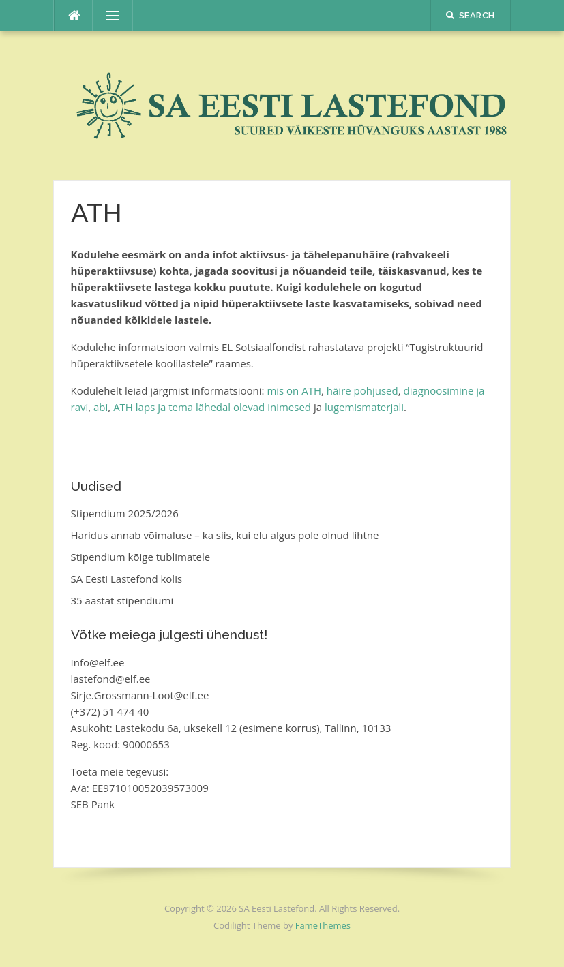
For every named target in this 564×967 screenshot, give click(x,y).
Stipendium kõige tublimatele (141, 557)
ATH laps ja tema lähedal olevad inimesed (212, 407)
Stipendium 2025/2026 (125, 513)
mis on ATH (294, 390)
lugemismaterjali (364, 407)
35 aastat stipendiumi (122, 600)
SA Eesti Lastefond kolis (127, 578)
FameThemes (323, 925)
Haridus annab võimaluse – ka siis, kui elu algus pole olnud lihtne (225, 535)
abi (100, 407)
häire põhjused (362, 390)
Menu (107, 15)
